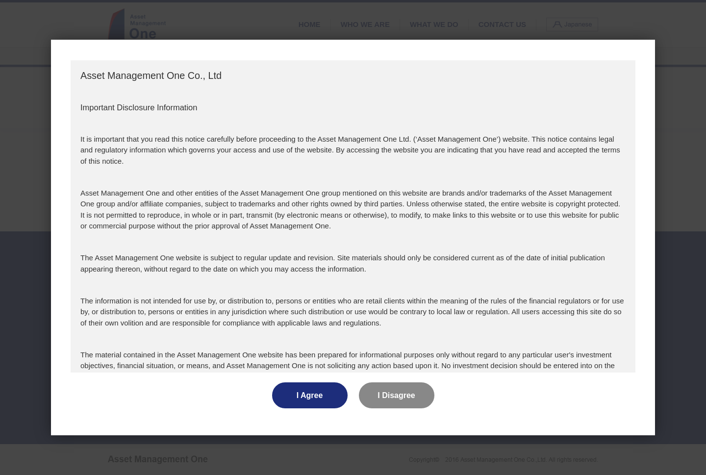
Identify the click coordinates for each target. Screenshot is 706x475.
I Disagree (396, 395)
